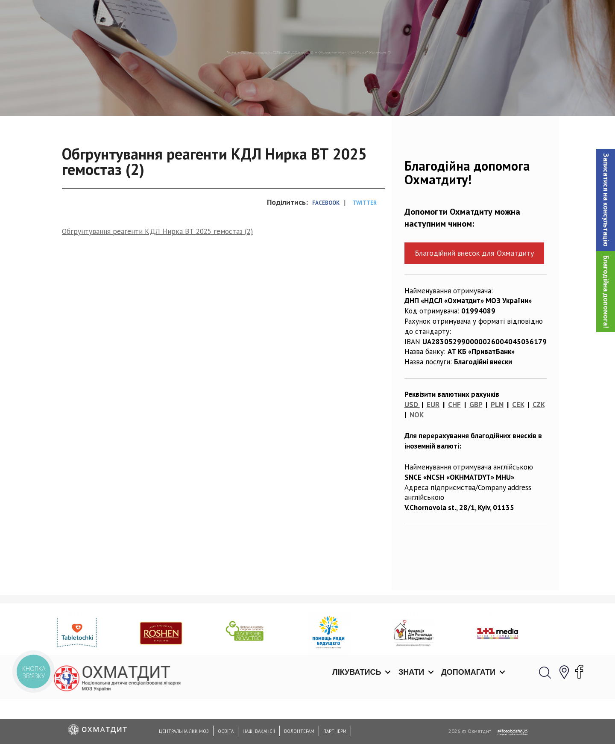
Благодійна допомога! (606, 291)
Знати (411, 17)
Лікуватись (356, 17)
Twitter (364, 247)
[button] (605, 200)
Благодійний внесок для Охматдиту (474, 297)
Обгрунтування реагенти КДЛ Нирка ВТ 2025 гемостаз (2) (228, 96)
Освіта (226, 731)
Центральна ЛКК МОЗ (184, 731)
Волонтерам (299, 731)
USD (411, 448)
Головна (109, 96)
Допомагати (468, 17)
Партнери (334, 731)
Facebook (326, 247)
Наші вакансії (259, 731)
